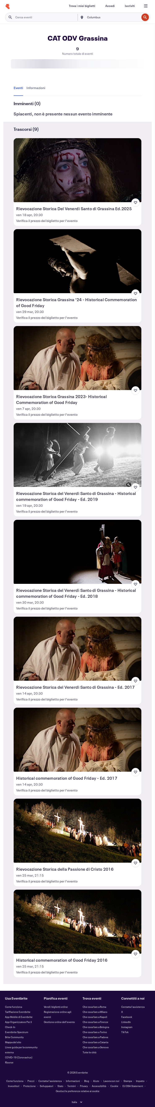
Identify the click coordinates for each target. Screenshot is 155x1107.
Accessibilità (99, 1086)
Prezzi (30, 1081)
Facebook (126, 1017)
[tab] (19, 88)
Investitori (13, 1086)
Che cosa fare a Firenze (95, 1022)
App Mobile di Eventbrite (19, 1017)
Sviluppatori (46, 1086)
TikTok (125, 1032)
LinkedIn (126, 1022)
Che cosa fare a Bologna (96, 1027)
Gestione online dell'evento (59, 1022)
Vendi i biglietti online (56, 1006)
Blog (86, 1081)
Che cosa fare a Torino (95, 1032)
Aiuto (96, 1081)
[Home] (7, 6)
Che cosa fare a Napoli (95, 1017)
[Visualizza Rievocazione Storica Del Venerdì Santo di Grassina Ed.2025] (77, 170)
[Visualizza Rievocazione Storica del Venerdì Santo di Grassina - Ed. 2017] (77, 649)
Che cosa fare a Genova (95, 1047)
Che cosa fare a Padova (95, 1037)
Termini (71, 1086)
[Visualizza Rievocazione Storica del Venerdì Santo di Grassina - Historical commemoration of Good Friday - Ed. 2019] (77, 455)
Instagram (126, 1027)
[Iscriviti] (129, 6)
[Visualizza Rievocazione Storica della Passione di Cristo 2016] (77, 831)
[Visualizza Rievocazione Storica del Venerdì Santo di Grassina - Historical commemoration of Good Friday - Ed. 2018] (77, 552)
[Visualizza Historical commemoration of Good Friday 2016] (77, 922)
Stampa (128, 1081)
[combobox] (113, 17)
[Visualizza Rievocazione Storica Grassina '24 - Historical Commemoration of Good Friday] (77, 261)
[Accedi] (110, 6)
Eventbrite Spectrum (16, 1032)
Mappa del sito (13, 1042)
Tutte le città (89, 1052)
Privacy (84, 1086)
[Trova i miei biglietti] (82, 6)
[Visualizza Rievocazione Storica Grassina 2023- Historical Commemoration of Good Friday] (77, 358)
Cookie (114, 1086)
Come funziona (13, 1006)
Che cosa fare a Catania (95, 1042)
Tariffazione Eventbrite (17, 1011)
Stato (60, 1086)
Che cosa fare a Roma (94, 1006)
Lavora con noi (111, 1081)
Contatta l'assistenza (133, 1006)
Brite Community (14, 1037)
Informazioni (73, 1081)
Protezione (29, 1086)
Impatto (140, 1081)
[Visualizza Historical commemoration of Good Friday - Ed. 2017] (77, 740)
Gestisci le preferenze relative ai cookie (77, 1091)
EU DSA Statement (132, 1086)
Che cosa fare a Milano (95, 1011)
